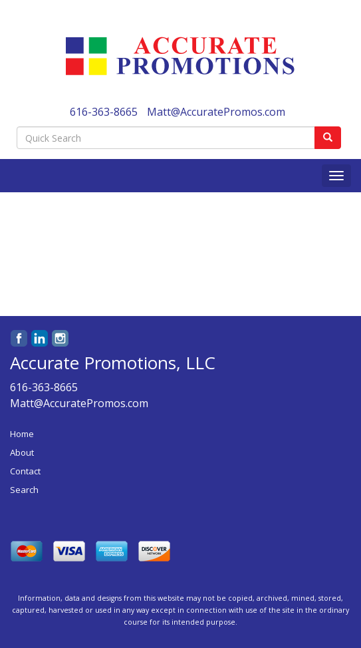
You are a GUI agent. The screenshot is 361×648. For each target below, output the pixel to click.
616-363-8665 (104, 111)
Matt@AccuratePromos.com (216, 111)
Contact (25, 471)
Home (22, 434)
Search (24, 490)
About (22, 452)
